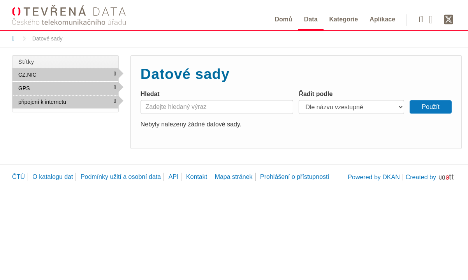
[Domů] (13, 38)
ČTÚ (18, 176)
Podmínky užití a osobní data (121, 176)
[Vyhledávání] (420, 19)
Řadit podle (316, 94)
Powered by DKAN (373, 177)
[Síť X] (448, 19)
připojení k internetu (68, 103)
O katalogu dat (52, 176)
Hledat (150, 94)
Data (311, 19)
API (174, 176)
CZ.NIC (53, 74)
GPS (46, 87)
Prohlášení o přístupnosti (294, 176)
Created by (421, 177)
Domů (283, 19)
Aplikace (382, 19)
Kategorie (343, 19)
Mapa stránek (234, 176)
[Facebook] (433, 19)
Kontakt (196, 176)
